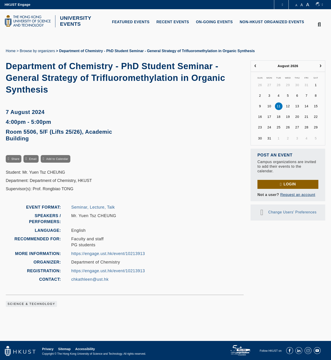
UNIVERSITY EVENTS (74, 21)
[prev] (255, 65)
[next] (320, 65)
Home (11, 50)
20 (297, 116)
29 (288, 84)
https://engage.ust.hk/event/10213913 (108, 253)
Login (290, 183)
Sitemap (64, 348)
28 (279, 84)
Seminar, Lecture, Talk (93, 206)
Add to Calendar (57, 158)
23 (260, 127)
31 (306, 84)
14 (306, 106)
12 (288, 106)
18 (279, 116)
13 (297, 106)
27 (269, 84)
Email (33, 158)
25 (279, 127)
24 (269, 127)
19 (288, 116)
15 (316, 106)
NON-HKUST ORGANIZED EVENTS (272, 22)
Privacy (48, 348)
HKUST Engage (17, 4)
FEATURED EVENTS (130, 22)
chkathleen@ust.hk (89, 279)
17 (269, 116)
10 (269, 106)
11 (279, 106)
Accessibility (85, 348)
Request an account (297, 194)
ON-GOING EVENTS (214, 22)
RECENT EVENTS (173, 22)
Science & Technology (31, 303)
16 (260, 116)
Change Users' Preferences (292, 211)
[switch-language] (319, 4)
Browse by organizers (37, 50)
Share (15, 158)
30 (297, 84)
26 (260, 84)
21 (306, 116)
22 (316, 116)
